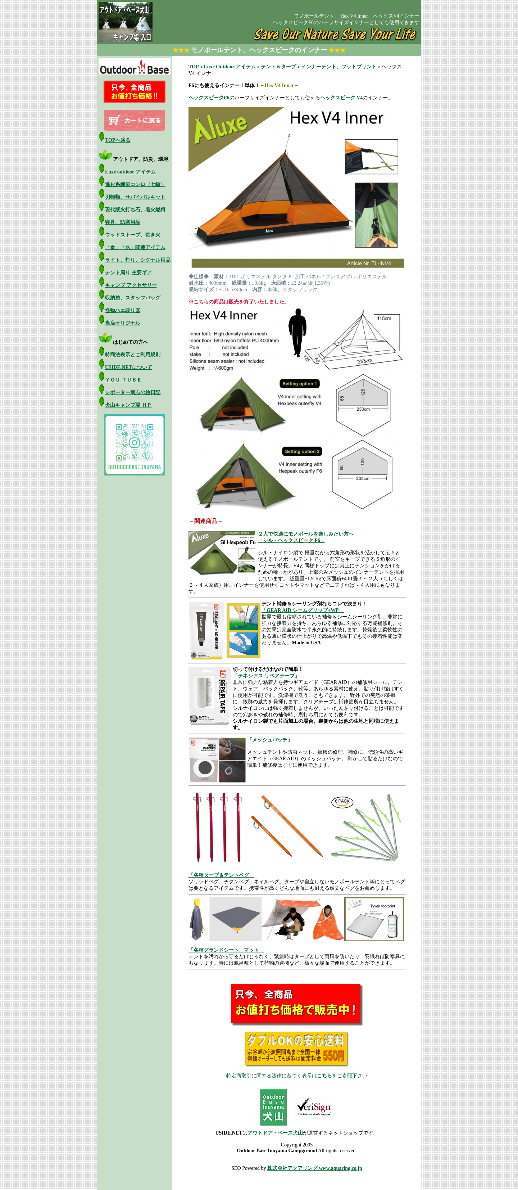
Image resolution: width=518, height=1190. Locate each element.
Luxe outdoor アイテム (130, 172)
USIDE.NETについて (128, 367)
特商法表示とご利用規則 (132, 354)
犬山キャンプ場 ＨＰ (128, 405)
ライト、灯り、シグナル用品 (138, 260)
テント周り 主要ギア (128, 272)
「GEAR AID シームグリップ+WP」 (303, 610)
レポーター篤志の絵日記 (132, 392)
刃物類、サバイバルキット (135, 197)
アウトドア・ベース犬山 (275, 1133)
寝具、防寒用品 (122, 222)
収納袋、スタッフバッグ (132, 298)
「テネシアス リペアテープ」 (266, 676)
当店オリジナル (122, 323)
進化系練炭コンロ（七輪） (135, 184)
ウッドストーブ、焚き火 (132, 235)
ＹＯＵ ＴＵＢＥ (123, 380)
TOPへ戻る (118, 140)
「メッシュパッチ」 (269, 740)
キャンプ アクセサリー (131, 285)
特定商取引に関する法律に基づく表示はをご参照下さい (296, 1075)
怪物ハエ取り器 (122, 310)
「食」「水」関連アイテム (135, 247)
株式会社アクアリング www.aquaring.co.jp (314, 1168)
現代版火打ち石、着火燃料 (135, 209)
